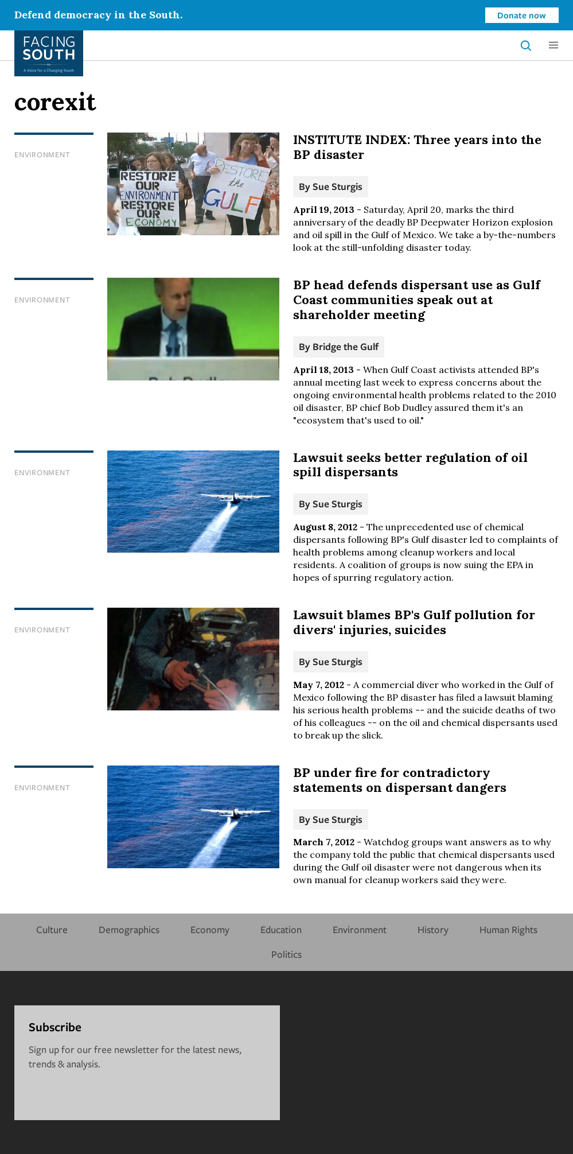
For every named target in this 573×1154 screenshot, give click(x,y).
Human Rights (508, 929)
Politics (286, 954)
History (433, 929)
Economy (209, 929)
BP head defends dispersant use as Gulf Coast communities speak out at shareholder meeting (416, 300)
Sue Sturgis (337, 186)
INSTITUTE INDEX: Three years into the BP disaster (417, 146)
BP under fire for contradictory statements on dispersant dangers (399, 779)
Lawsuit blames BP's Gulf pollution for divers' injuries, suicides (414, 622)
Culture (52, 929)
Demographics (129, 929)
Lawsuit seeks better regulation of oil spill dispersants (410, 464)
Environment (42, 154)
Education (281, 929)
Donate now (521, 15)
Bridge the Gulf (346, 346)
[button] (553, 45)
